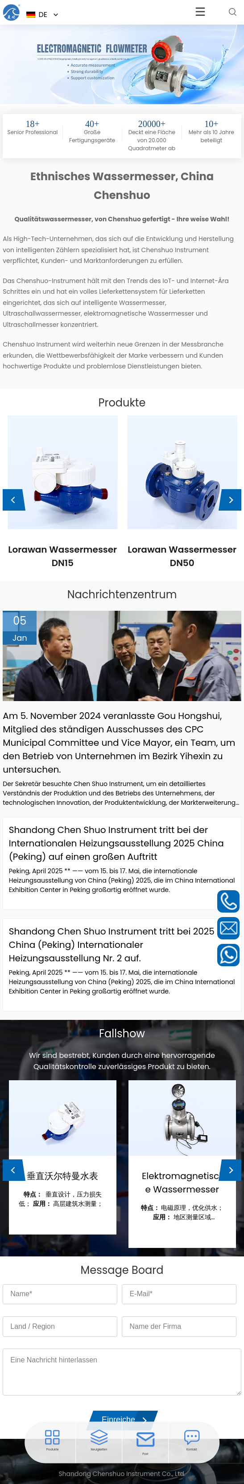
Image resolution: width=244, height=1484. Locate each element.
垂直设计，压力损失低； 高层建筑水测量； (63, 1199)
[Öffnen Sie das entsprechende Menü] (12, 20)
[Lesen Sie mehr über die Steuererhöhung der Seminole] (232, 12)
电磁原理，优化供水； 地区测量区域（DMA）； (182, 1212)
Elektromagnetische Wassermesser (182, 1183)
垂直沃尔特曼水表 (62, 1176)
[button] (118, 98)
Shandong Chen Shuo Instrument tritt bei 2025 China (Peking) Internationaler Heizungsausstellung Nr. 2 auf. (112, 944)
